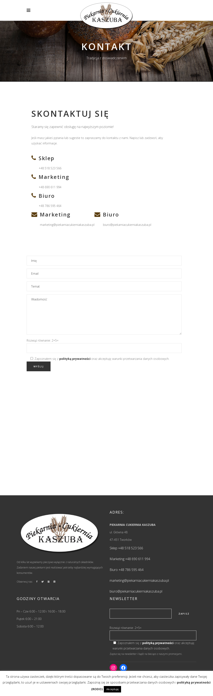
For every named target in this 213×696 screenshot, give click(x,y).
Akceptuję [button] (112, 689)
